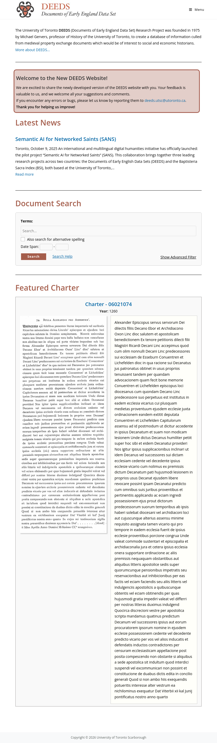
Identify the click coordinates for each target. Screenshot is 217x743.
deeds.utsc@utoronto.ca (165, 100)
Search (33, 256)
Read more (24, 174)
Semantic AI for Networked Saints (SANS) (65, 139)
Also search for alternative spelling (55, 239)
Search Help (62, 256)
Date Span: (30, 246)
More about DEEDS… (32, 49)
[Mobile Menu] (196, 9)
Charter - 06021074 (108, 304)
